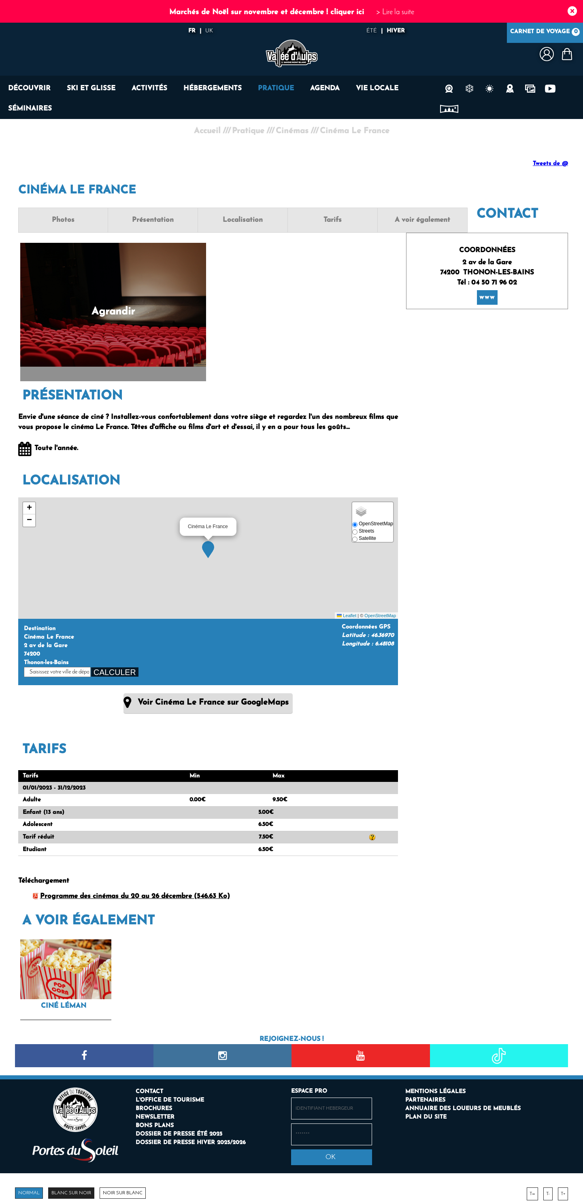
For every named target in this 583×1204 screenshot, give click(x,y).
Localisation (208, 220)
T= (532, 1191)
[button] (208, 548)
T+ (563, 1191)
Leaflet (346, 614)
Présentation (132, 220)
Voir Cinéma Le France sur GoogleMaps (213, 701)
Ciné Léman (63, 1003)
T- (548, 1191)
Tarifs (284, 220)
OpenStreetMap (380, 614)
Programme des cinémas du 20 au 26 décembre (135, 894)
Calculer (115, 671)
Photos (56, 220)
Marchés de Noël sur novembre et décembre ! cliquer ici (266, 12)
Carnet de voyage (545, 33)
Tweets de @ (550, 164)
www (487, 286)
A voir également (359, 220)
